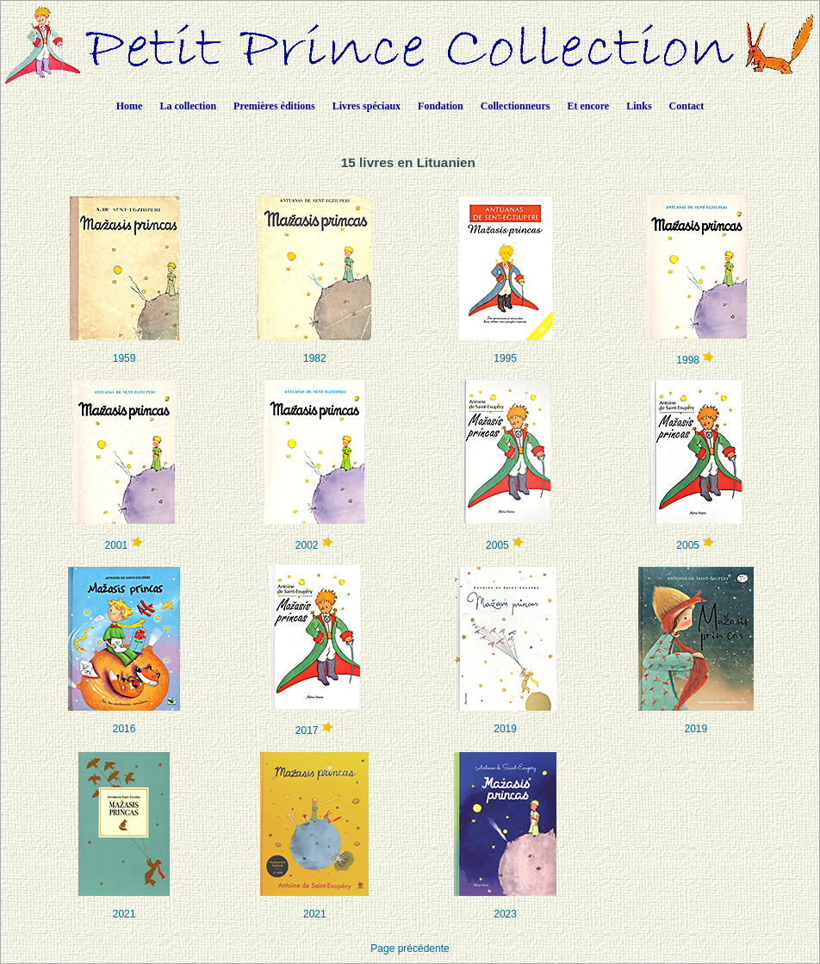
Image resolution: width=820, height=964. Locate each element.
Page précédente (409, 948)
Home (129, 106)
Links (638, 106)
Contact (687, 106)
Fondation (440, 106)
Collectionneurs (515, 106)
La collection (187, 106)
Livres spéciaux (366, 106)
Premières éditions (274, 106)
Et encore (588, 106)
